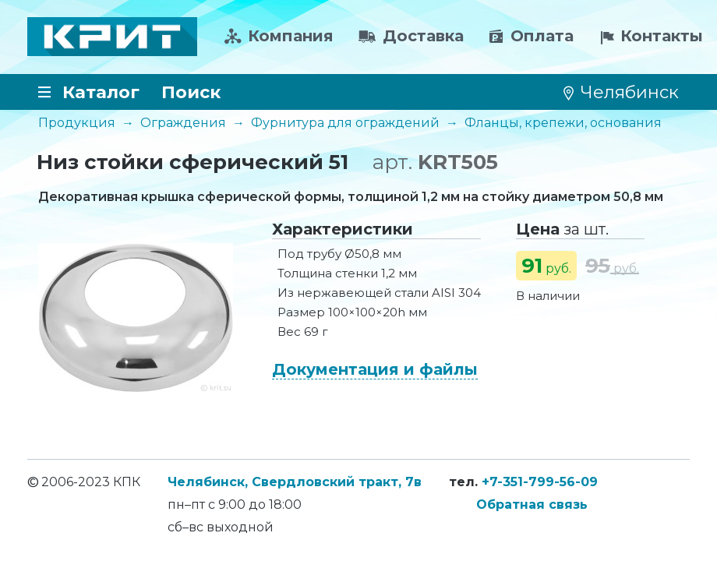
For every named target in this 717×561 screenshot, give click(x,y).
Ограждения (183, 122)
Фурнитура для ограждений (345, 122)
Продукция (76, 122)
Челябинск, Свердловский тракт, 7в (295, 482)
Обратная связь (532, 504)
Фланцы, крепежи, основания (563, 122)
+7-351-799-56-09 (540, 482)
